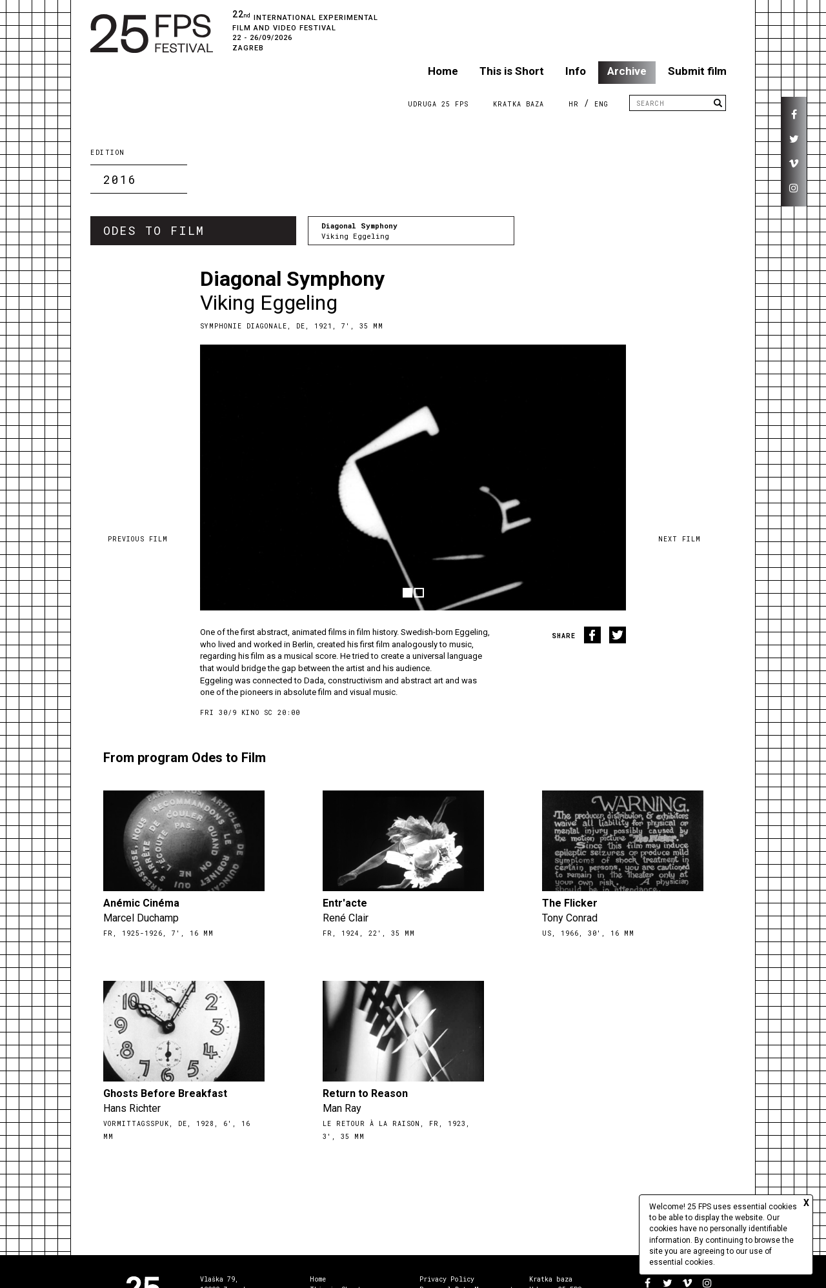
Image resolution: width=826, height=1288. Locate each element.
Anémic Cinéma (141, 903)
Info (575, 71)
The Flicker (570, 903)
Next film (679, 539)
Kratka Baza (518, 104)
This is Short (511, 71)
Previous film (138, 539)
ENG (601, 104)
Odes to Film (154, 230)
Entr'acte (345, 903)
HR (574, 104)
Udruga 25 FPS (438, 104)
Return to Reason (365, 1093)
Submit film (697, 71)
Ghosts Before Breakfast (165, 1093)
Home (443, 71)
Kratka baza (550, 1279)
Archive (627, 71)
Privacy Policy (446, 1279)
